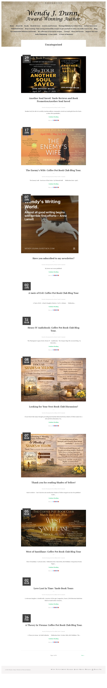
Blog (95, 29)
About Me (19, 26)
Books (26, 26)
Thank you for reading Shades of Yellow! (53, 487)
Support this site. (92, 31)
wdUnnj (55, 417)
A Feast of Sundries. (66, 34)
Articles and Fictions (49, 26)
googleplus (52, 3)
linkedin (50, 3)
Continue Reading (53, 117)
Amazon (61, 3)
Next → (83, 668)
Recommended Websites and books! (23, 31)
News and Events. (77, 31)
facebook (48, 3)
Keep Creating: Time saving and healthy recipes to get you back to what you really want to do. (58, 29)
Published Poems (17, 29)
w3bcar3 (56, 107)
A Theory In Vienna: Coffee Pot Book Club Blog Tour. (53, 636)
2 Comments (63, 303)
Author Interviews (90, 26)
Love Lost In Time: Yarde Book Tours (53, 597)
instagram (57, 3)
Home (12, 26)
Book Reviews (35, 26)
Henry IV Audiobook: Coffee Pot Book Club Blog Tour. (53, 334)
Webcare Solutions (26, 682)
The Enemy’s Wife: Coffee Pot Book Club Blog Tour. (53, 172)
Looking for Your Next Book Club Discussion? (53, 411)
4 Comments (63, 603)
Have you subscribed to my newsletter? (53, 262)
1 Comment (63, 107)
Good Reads (59, 3)
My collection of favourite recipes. (50, 31)
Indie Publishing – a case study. (46, 34)
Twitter (46, 3)
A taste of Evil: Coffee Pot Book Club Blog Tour (53, 297)
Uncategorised (48, 107)
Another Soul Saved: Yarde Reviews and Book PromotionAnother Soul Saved (53, 100)
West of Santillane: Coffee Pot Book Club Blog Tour (53, 559)
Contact (67, 31)
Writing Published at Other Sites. (70, 26)
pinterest (54, 3)
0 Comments (63, 268)
